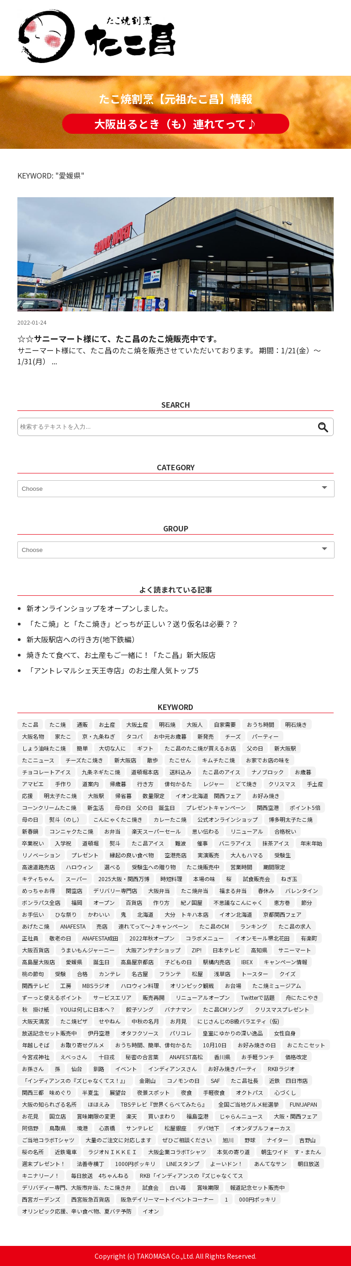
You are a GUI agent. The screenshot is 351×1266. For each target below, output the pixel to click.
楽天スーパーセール (156, 831)
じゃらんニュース (241, 1116)
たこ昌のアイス (221, 772)
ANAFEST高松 (186, 1057)
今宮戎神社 (35, 1057)
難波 (180, 843)
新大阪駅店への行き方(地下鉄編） (83, 639)
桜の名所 (33, 1152)
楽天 (131, 1116)
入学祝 (63, 843)
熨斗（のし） (65, 819)
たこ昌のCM (214, 926)
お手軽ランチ (257, 1057)
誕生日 (101, 962)
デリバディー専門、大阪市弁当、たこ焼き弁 (76, 1187)
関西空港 (268, 807)
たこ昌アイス (148, 843)
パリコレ (180, 1033)
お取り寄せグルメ (82, 1045)
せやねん (110, 1021)
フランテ (170, 973)
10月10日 (215, 1045)
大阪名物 (33, 736)
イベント (126, 1068)
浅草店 (222, 973)
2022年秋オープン (152, 938)
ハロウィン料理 (140, 985)
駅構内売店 (216, 962)
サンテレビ (140, 1128)
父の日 (255, 748)
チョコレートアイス (46, 772)
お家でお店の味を (268, 760)
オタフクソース (140, 1033)
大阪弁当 (159, 890)
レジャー (213, 784)
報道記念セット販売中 (257, 1187)
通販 (82, 724)
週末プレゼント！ (44, 1163)
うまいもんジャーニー (87, 950)
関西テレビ (35, 985)
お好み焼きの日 (257, 1045)
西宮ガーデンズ (41, 1199)
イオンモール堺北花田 (262, 938)
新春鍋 (30, 831)
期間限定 (274, 867)
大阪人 (194, 724)
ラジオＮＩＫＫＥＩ (112, 1152)
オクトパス (249, 1092)
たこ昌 (30, 724)
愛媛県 (74, 962)
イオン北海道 (235, 914)
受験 (60, 973)
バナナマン (178, 1009)
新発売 (205, 736)
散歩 (152, 760)
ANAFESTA (72, 926)
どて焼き (246, 784)
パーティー (265, 736)
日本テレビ (226, 950)
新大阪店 (125, 760)
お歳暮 (303, 772)
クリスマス (282, 784)
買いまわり (162, 1116)
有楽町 (309, 938)
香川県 (222, 1057)
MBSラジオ (96, 985)
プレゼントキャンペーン (216, 807)
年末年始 (311, 843)
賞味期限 (208, 1187)
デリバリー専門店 (115, 890)
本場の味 (204, 879)
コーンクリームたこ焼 (49, 807)
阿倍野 (30, 1128)
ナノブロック (267, 772)
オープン (104, 902)
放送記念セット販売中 (49, 1033)
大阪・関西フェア (296, 1116)
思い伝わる (205, 831)
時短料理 (171, 879)
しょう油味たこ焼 (44, 748)
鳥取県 (57, 1128)
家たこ (63, 736)
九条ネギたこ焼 (101, 772)
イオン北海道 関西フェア (208, 795)
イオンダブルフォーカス (260, 1128)
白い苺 (178, 1187)
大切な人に (112, 748)
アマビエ (33, 784)
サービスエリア (112, 997)
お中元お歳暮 (170, 736)
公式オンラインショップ (227, 819)
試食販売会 (256, 879)
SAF (215, 1080)
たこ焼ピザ (74, 1021)
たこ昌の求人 (294, 926)
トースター (254, 973)
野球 (250, 1140)
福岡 (76, 902)
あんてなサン (270, 1163)
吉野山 (307, 1140)
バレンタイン (301, 890)
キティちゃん (38, 879)
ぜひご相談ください (187, 1140)
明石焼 (167, 724)
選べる (112, 867)
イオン (151, 1211)
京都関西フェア (282, 914)
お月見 (178, 1021)
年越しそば (35, 1045)
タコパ (134, 736)
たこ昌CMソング (223, 1009)
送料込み (180, 772)
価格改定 (296, 1057)
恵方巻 (282, 902)
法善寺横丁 (90, 1163)
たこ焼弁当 (194, 890)
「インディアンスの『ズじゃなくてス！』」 (75, 1080)
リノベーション (41, 855)
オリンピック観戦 (192, 985)
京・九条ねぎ (98, 736)
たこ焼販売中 (202, 867)
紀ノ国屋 (191, 902)
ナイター (277, 1140)
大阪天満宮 (35, 1021)
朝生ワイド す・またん (291, 1152)
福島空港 (197, 1116)
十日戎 (106, 1057)
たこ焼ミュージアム (276, 985)
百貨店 (134, 902)
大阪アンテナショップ (153, 950)
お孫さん (33, 1068)
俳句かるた (178, 784)
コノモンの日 (183, 1080)
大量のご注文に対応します (118, 1140)
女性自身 (285, 1033)
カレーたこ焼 (170, 819)
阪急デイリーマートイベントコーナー (167, 1199)
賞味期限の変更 (96, 1116)
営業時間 (241, 867)
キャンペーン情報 (285, 962)
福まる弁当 (233, 890)
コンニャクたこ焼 (71, 831)
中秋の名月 (145, 1021)
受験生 (282, 855)
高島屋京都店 (137, 962)
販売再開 (154, 997)
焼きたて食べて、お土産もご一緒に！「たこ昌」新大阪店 (121, 654)
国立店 (57, 1116)
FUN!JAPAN (303, 1104)
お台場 (233, 985)
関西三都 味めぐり (46, 1092)
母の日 (30, 819)
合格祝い (285, 831)
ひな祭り (66, 914)
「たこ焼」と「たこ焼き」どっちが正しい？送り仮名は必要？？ (133, 623)
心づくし (285, 1092)
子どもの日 (178, 962)
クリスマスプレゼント (282, 1009)
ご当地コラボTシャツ (48, 1140)
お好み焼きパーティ (232, 1068)
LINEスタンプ (182, 1163)
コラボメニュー (205, 938)
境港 (82, 1128)
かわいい (99, 914)
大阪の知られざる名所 (49, 1104)
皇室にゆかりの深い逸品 (232, 1033)
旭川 (228, 1140)
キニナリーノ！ (41, 1175)
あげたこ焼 (35, 926)
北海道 (145, 914)
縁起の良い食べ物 (132, 855)
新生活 (95, 807)
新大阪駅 (285, 748)
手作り (63, 784)
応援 (27, 795)
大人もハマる (246, 855)
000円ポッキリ (257, 1199)
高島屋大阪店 (38, 962)
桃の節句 (33, 973)
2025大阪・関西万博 (123, 879)
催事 (202, 843)
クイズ (287, 973)
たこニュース (38, 760)
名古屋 (140, 973)
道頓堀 (90, 843)
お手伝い (33, 914)
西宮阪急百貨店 (90, 1199)
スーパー (76, 879)
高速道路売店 (38, 867)
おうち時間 (260, 724)
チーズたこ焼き (84, 760)
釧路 (98, 1068)
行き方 (145, 784)
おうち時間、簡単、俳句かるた (153, 1045)
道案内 (90, 784)
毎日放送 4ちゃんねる (100, 1175)
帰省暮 (123, 795)
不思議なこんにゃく (238, 902)
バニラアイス (235, 843)
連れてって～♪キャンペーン (153, 926)
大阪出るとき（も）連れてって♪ (175, 123)
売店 (101, 926)
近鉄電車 (66, 1152)
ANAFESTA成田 (100, 938)
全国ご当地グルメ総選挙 (248, 1104)
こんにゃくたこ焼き (118, 819)
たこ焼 (57, 724)
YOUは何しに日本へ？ (87, 1009)
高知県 (259, 950)
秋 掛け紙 (35, 1009)
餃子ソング (140, 1009)
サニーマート (294, 950)
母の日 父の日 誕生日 (145, 807)
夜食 (186, 1092)
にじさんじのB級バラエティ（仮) (238, 1021)
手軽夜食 (214, 1092)
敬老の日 (60, 938)
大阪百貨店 (35, 950)
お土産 (107, 724)
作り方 (161, 902)
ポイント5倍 (305, 807)
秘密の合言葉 (142, 1057)
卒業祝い (33, 843)
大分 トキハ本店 (186, 914)
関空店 (74, 890)
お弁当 (112, 831)
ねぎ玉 (289, 879)
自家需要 (225, 724)
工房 (65, 985)
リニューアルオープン (203, 997)
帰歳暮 (118, 784)
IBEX (247, 962)
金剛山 (147, 1080)
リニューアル (246, 831)
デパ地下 (208, 1128)
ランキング (253, 926)
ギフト (145, 748)
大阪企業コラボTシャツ (177, 1152)
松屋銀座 (175, 1128)
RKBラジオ (281, 1068)
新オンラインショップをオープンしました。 (99, 608)
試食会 (150, 1187)
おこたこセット (306, 1045)
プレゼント (85, 855)
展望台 (118, 1092)
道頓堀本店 (145, 772)
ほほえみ (99, 1104)
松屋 (197, 973)
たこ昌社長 (244, 1080)
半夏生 (90, 1092)
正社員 (30, 938)
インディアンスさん (172, 1068)
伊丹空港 (99, 1033)
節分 (306, 902)
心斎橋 (107, 1128)
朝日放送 (308, 1163)
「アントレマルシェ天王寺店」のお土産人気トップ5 (112, 670)
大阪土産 (137, 724)
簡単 (82, 748)
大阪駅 (96, 795)
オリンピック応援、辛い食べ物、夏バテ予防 (77, 1211)
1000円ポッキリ (135, 1163)
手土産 (315, 784)
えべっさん (73, 1057)
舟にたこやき (302, 997)
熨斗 (115, 843)
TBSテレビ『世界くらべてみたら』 (164, 1104)
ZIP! (196, 950)
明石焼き (296, 724)
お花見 (30, 1116)
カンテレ (110, 973)
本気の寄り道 (233, 1152)
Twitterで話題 (258, 997)
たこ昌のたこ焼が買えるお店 (200, 748)
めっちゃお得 (38, 890)
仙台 (76, 1068)
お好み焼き (266, 795)
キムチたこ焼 (218, 760)
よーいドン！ (226, 1163)
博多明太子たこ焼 (291, 819)
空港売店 (175, 855)
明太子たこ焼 (60, 795)
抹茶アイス (275, 843)
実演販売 (208, 855)
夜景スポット (153, 1092)
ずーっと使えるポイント (52, 997)
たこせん (180, 760)
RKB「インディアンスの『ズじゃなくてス (191, 1175)
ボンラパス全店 (41, 902)
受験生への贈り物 (154, 867)
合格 (82, 973)
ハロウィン (79, 867)
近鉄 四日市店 (288, 1080)
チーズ (233, 736)
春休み (266, 890)
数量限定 (154, 795)
